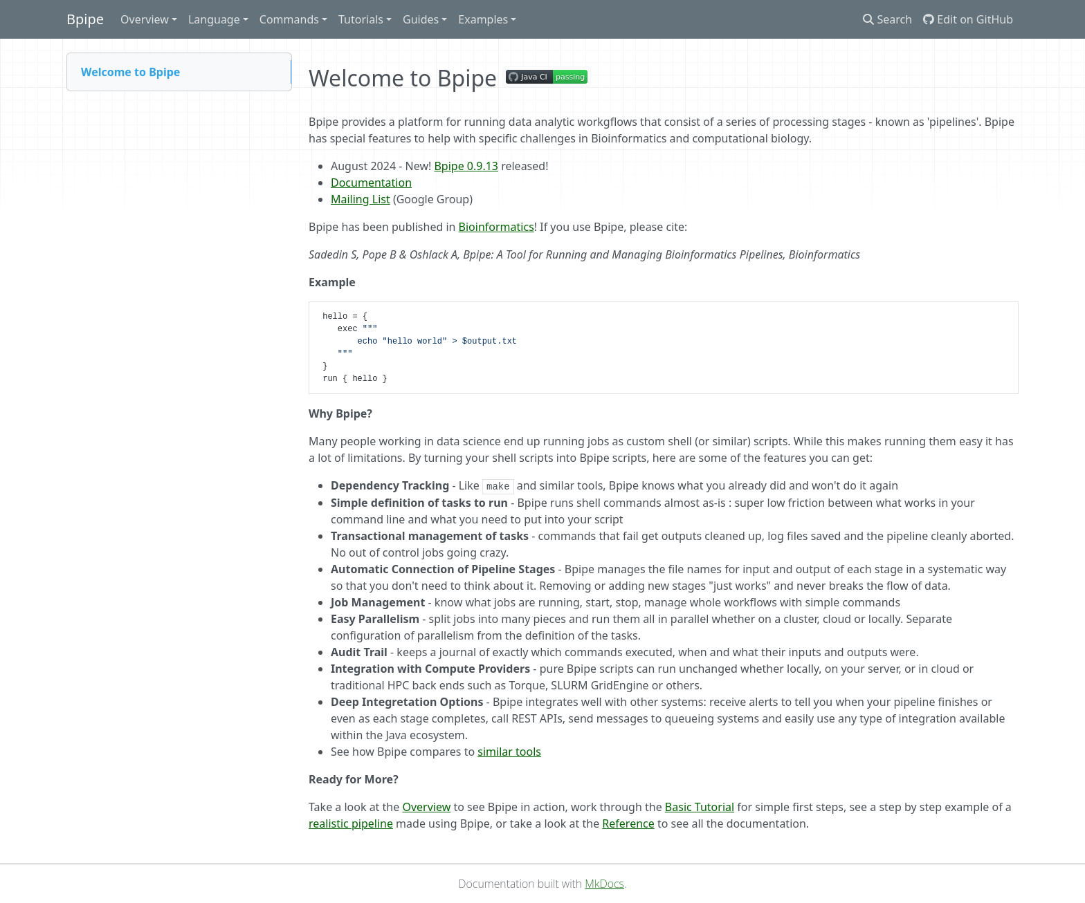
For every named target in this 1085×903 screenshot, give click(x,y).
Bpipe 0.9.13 (466, 166)
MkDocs (604, 883)
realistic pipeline (351, 823)
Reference (628, 823)
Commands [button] (289, 19)
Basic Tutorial (699, 806)
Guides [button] (421, 19)
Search (887, 19)
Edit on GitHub (968, 19)
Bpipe (85, 19)
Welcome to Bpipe (130, 72)
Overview (426, 806)
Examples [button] (483, 19)
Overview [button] (144, 19)
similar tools (509, 751)
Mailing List (360, 199)
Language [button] (214, 19)
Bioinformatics (496, 226)
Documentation (371, 182)
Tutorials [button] (360, 19)
